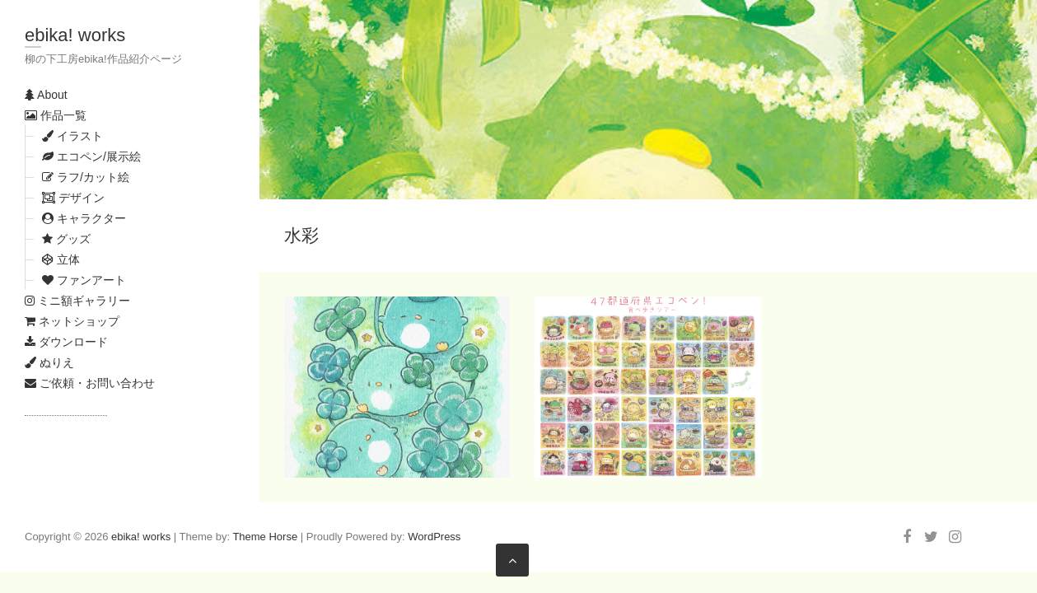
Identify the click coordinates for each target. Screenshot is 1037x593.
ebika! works (75, 35)
